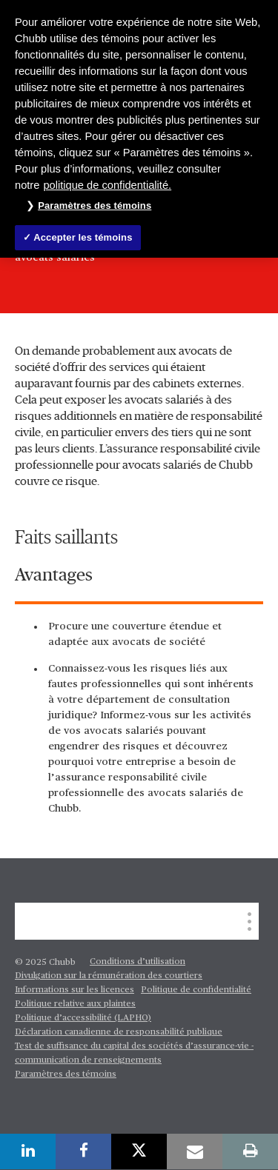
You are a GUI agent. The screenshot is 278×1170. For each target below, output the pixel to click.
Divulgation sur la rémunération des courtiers (108, 976)
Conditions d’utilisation (137, 961)
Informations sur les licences (74, 990)
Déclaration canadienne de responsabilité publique (118, 1032)
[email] (194, 1151)
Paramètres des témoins (65, 1074)
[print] (250, 1151)
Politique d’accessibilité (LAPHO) (83, 1018)
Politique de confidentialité (196, 990)
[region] (139, 129)
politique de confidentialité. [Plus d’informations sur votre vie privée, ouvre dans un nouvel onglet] (107, 185)
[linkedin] (28, 1151)
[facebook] (83, 1151)
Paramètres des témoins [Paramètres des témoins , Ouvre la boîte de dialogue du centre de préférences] (94, 205)
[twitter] (139, 1151)
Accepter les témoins (82, 237)
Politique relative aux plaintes (75, 1004)
